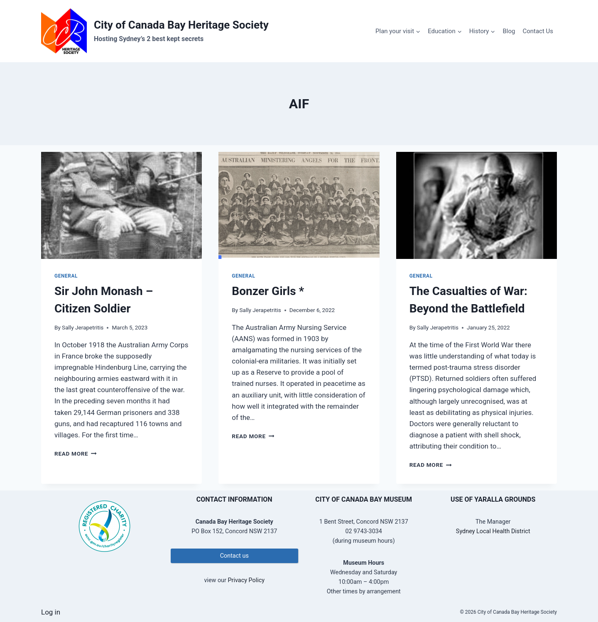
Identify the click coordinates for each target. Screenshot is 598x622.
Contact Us (537, 31)
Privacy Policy (246, 580)
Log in (50, 612)
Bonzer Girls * (268, 291)
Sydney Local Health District (493, 531)
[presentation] (121, 205)
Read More (75, 453)
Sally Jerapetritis (82, 327)
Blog (508, 31)
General (66, 276)
